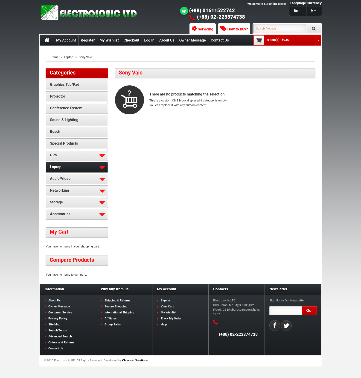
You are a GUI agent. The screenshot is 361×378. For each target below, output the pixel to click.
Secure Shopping (116, 306)
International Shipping (119, 312)
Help (164, 324)
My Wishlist (109, 40)
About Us (167, 40)
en (296, 10)
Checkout (131, 40)
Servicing (205, 29)
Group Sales (113, 324)
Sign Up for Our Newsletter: (287, 300)
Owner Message (192, 40)
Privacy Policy (57, 318)
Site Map (54, 324)
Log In (149, 40)
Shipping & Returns (117, 300)
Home (54, 57)
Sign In (165, 300)
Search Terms (57, 330)
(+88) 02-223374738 (221, 17)
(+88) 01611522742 (212, 10)
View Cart (167, 306)
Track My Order (171, 318)
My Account (66, 40)
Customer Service (60, 312)
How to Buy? (237, 29)
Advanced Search (60, 336)
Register (88, 40)
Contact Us (220, 40)
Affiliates (111, 318)
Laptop (68, 57)
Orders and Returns (61, 342)
